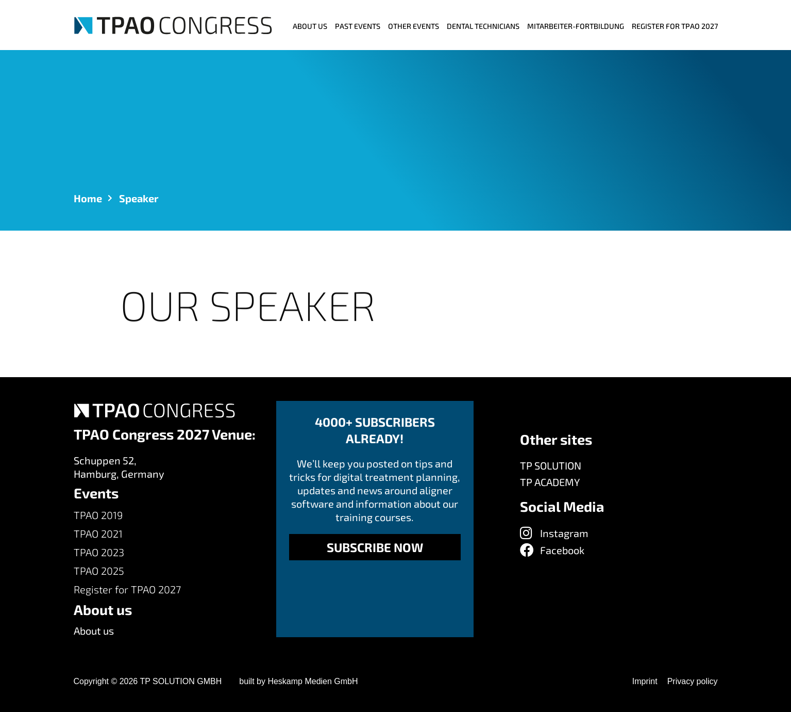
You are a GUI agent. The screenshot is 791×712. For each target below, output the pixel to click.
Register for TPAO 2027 (675, 26)
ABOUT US (310, 26)
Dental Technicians (483, 26)
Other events (413, 26)
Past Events (357, 26)
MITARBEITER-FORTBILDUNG (575, 26)
